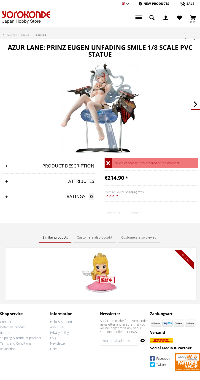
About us (56, 327)
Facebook (160, 359)
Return (5, 332)
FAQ (53, 338)
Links (53, 349)
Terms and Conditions (15, 343)
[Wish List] (179, 18)
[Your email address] (119, 340)
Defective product (13, 327)
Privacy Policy (59, 332)
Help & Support (61, 321)
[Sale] (187, 3)
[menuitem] (153, 4)
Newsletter (58, 343)
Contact (5, 321)
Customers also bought (94, 237)
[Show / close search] (152, 18)
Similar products (55, 237)
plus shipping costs (132, 192)
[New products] (153, 3)
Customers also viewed (139, 237)
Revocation (8, 349)
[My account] (165, 18)
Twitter (158, 365)
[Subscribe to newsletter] (143, 340)
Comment (135, 213)
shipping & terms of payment (20, 338)
